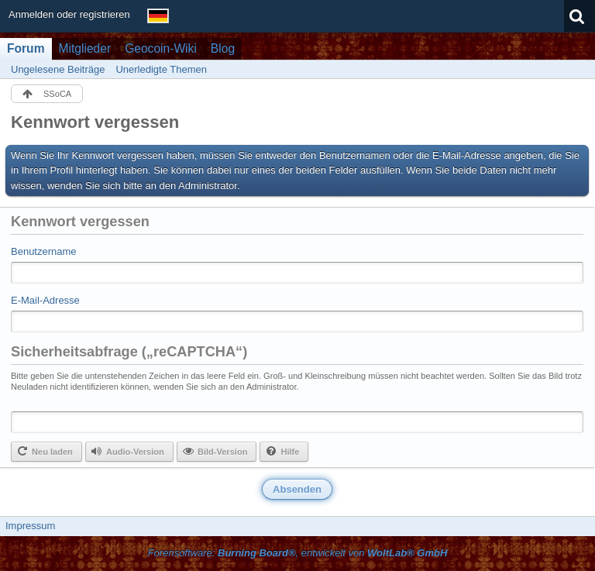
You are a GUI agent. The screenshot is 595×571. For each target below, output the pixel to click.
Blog (223, 48)
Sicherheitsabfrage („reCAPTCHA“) (129, 351)
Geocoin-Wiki (161, 48)
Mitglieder (85, 48)
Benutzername (44, 251)
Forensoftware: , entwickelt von (298, 553)
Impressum (30, 525)
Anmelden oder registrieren (69, 14)
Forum (26, 48)
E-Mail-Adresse (45, 300)
